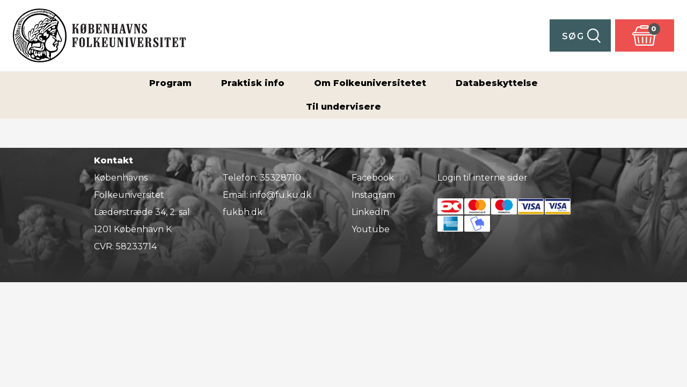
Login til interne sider (482, 178)
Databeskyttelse (497, 83)
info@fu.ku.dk (280, 195)
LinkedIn (370, 212)
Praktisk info (252, 83)
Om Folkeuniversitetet (370, 83)
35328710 (280, 178)
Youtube (371, 229)
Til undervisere (343, 107)
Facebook (373, 178)
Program (170, 83)
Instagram (373, 195)
